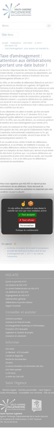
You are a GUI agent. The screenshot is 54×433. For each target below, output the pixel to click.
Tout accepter (27, 214)
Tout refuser (27, 220)
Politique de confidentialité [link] (27, 230)
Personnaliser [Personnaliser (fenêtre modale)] (27, 225)
